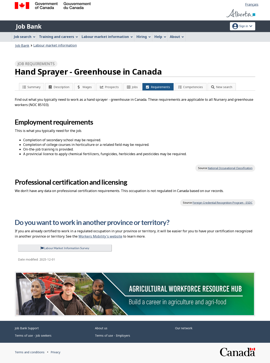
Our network (183, 328)
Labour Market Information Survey (64, 248)
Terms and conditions (30, 352)
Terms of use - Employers (112, 335)
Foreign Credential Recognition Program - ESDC (222, 202)
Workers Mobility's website (100, 236)
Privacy (55, 352)
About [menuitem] (177, 36)
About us (101, 328)
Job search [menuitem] (24, 36)
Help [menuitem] (160, 36)
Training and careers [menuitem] (58, 36)
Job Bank (29, 26)
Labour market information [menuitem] (107, 36)
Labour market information (55, 45)
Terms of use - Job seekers (33, 335)
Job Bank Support (27, 328)
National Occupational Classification (230, 168)
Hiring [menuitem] (143, 36)
